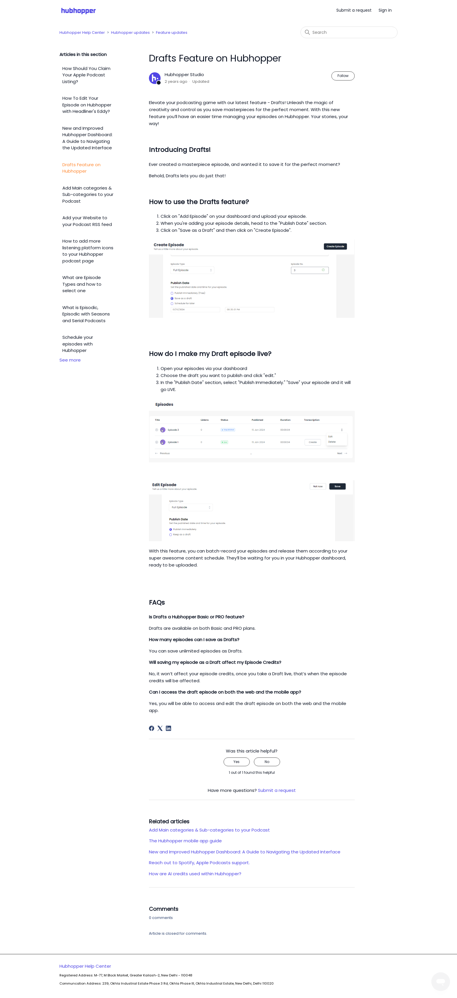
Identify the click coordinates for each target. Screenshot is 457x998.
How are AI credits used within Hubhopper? (195, 874)
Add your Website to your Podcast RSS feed (87, 221)
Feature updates (171, 32)
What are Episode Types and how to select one (81, 284)
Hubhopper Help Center (82, 32)
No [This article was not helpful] (267, 761)
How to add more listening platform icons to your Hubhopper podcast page (87, 251)
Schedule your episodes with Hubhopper (77, 343)
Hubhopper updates (130, 32)
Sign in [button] (385, 10)
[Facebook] (151, 728)
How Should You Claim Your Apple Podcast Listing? (86, 75)
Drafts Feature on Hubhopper (81, 168)
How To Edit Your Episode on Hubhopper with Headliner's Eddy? (86, 104)
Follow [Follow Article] (343, 75)
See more (70, 360)
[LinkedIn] (168, 728)
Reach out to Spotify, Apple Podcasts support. (199, 863)
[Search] (349, 32)
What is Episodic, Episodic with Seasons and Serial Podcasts (86, 314)
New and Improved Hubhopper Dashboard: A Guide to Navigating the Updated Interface (87, 138)
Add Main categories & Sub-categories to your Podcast (87, 194)
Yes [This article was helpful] (236, 761)
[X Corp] (160, 728)
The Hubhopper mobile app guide (185, 841)
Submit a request (354, 10)
